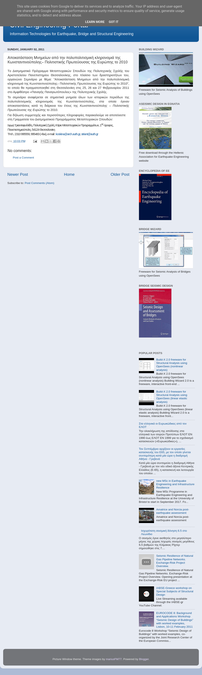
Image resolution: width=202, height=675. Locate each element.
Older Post (120, 174)
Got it (113, 22)
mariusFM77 (114, 659)
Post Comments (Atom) (39, 183)
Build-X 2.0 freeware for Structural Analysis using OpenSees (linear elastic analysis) (171, 396)
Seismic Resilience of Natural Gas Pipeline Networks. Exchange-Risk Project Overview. (174, 561)
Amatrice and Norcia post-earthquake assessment (172, 511)
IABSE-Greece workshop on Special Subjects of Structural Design (174, 591)
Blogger (144, 659)
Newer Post (17, 174)
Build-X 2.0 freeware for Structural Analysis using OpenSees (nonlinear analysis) (171, 364)
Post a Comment (23, 157)
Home (69, 174)
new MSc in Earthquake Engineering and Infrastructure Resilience (175, 484)
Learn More (95, 22)
